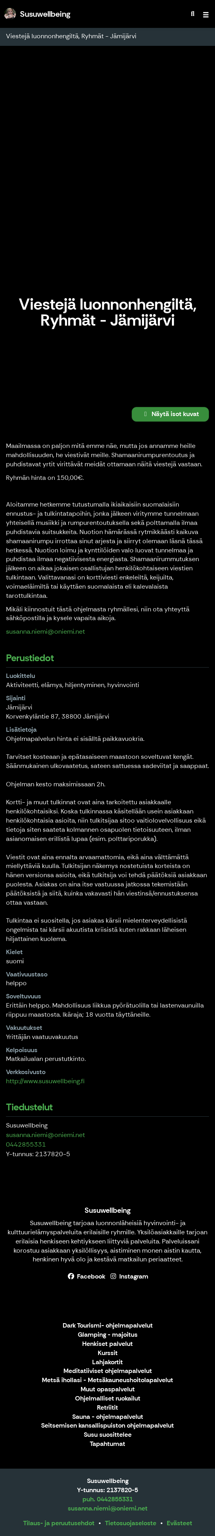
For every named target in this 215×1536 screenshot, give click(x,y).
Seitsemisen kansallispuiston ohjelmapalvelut (107, 1426)
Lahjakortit (107, 1362)
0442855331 (26, 1144)
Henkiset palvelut (107, 1344)
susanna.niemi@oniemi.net (45, 631)
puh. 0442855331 (108, 1499)
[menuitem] (193, 14)
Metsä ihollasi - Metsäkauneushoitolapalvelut (107, 1380)
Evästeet (179, 1523)
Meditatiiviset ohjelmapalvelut (107, 1371)
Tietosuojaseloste (130, 1523)
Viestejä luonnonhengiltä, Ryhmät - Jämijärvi (71, 36)
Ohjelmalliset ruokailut (107, 1398)
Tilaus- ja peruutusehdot (59, 1523)
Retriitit (107, 1408)
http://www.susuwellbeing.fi (45, 1081)
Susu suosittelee (108, 1435)
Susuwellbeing (107, 1210)
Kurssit (108, 1353)
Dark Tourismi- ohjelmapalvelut (108, 1326)
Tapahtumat (107, 1444)
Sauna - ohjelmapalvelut (107, 1417)
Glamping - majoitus (108, 1335)
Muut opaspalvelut (108, 1389)
